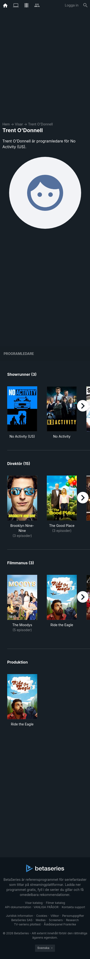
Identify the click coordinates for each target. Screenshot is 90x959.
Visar (19, 124)
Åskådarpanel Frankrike (60, 924)
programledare (19, 354)
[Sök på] (85, 5)
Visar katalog (34, 903)
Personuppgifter (73, 916)
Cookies (41, 916)
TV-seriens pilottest (27, 924)
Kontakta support (73, 907)
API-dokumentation (18, 907)
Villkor (54, 916)
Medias (41, 920)
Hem (6, 124)
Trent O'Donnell (40, 124)
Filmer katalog (55, 903)
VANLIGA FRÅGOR (46, 907)
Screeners (56, 920)
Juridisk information (19, 916)
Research (72, 920)
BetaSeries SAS (21, 920)
